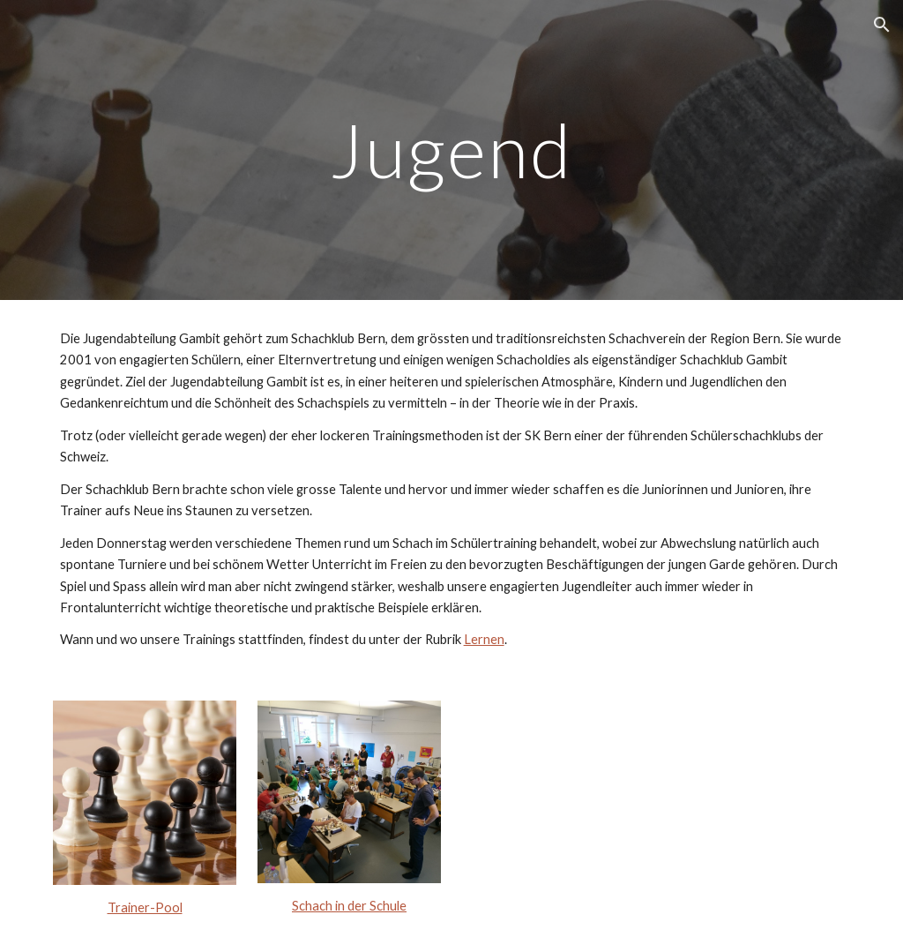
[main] (451, 149)
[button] (882, 25)
